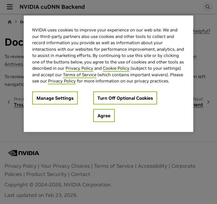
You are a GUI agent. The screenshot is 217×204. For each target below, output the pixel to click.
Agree (103, 115)
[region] (108, 74)
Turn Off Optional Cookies (125, 98)
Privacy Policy (79, 68)
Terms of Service (79, 74)
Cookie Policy (116, 68)
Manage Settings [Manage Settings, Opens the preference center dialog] (54, 98)
